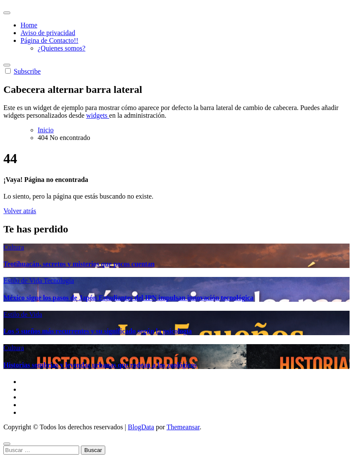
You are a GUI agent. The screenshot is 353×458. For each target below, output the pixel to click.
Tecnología (59, 280)
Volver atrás (19, 210)
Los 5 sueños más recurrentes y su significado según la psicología (97, 331)
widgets (97, 115)
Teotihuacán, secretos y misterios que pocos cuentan (78, 264)
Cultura (13, 247)
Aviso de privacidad (48, 32)
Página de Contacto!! (49, 40)
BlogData (141, 427)
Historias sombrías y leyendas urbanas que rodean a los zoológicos (100, 365)
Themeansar (182, 427)
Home (29, 25)
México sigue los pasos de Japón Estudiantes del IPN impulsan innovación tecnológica (128, 297)
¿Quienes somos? (62, 48)
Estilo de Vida (23, 280)
